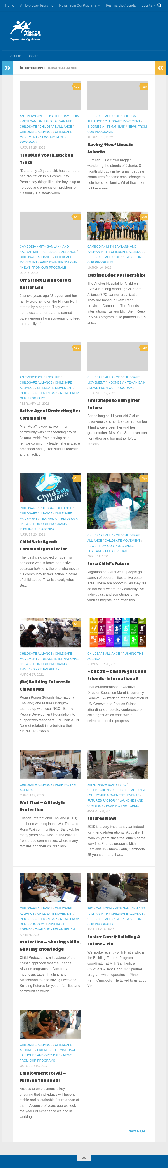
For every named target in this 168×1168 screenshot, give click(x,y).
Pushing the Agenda (121, 5)
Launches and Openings (40, 1055)
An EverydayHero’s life (36, 5)
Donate (33, 56)
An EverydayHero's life (40, 116)
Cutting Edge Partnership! (116, 274)
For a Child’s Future (108, 563)
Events (147, 5)
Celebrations (99, 790)
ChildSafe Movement (122, 121)
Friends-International (59, 262)
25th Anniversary (102, 784)
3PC (123, 784)
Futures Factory (102, 800)
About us (15, 56)
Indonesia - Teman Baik (106, 126)
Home (9, 5)
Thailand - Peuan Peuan (107, 551)
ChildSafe (28, 126)
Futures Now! (102, 818)
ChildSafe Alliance (55, 126)
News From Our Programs (78, 5)
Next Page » (138, 1131)
